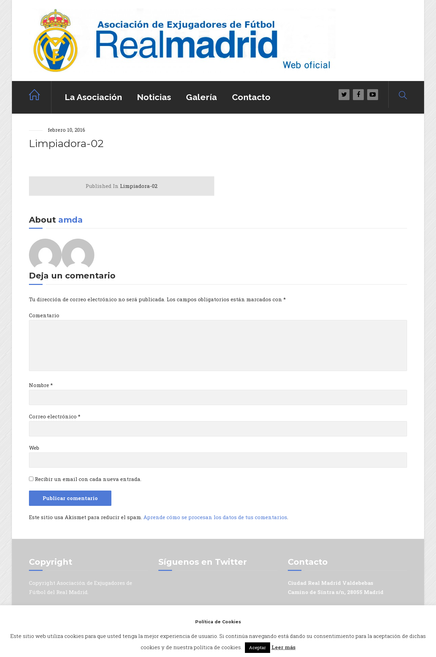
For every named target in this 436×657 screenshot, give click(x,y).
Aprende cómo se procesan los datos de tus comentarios (215, 517)
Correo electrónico (54, 416)
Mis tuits (170, 582)
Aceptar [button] (257, 647)
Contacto (251, 97)
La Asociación (93, 97)
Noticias (154, 97)
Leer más (283, 647)
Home (40, 97)
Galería (201, 97)
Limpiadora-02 (121, 185)
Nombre (41, 385)
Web (34, 447)
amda (70, 220)
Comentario (44, 315)
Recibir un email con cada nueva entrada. (88, 479)
